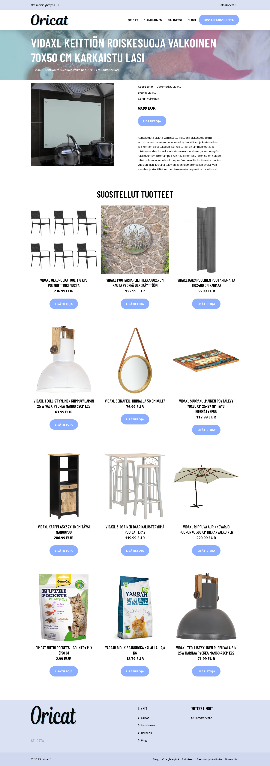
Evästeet (188, 759)
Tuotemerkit (163, 86)
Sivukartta (231, 759)
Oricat (133, 20)
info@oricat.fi (228, 5)
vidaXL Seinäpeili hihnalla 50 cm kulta (135, 400)
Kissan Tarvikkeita (219, 20)
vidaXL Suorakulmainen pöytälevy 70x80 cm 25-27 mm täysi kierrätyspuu (206, 406)
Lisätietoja (152, 121)
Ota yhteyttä (170, 759)
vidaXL (177, 86)
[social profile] (59, 5)
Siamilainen (153, 20)
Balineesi (175, 20)
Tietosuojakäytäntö (209, 759)
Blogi (192, 20)
